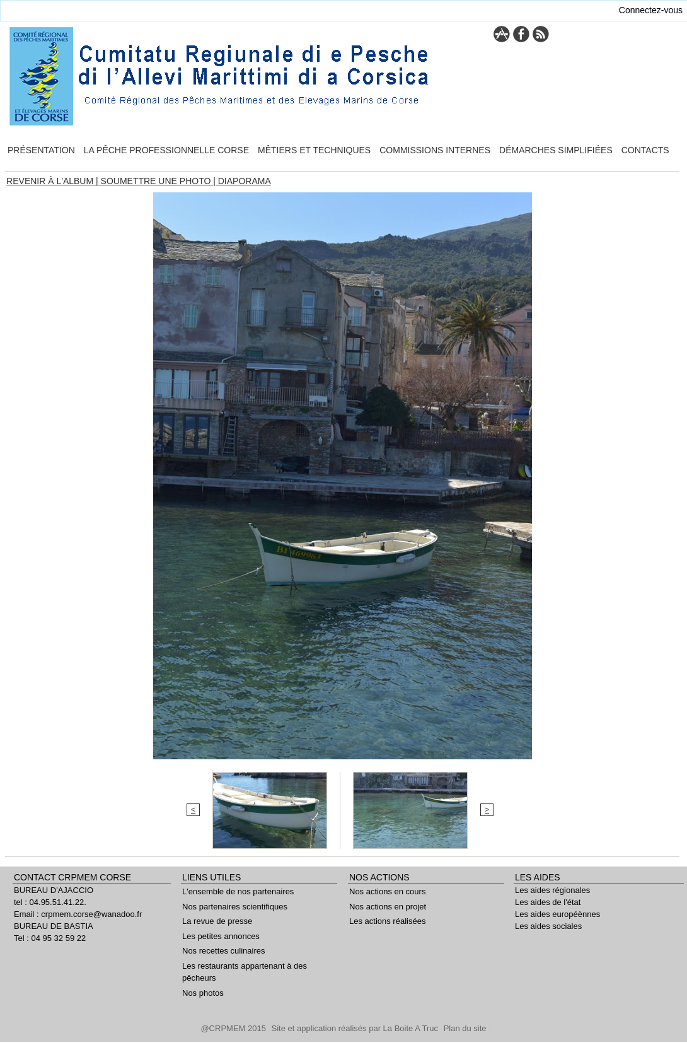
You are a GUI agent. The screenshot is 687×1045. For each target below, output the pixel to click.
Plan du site (465, 1028)
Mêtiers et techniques (314, 150)
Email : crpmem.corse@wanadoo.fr (78, 914)
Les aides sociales (548, 926)
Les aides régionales (552, 890)
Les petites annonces (221, 936)
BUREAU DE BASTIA (53, 926)
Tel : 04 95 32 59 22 (50, 938)
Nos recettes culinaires (223, 950)
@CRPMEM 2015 (234, 1028)
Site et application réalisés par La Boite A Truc (356, 1028)
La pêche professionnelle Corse (166, 150)
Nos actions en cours (387, 891)
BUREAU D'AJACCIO (53, 890)
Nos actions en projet (387, 906)
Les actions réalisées (387, 921)
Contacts (645, 150)
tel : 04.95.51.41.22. (50, 902)
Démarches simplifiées (556, 150)
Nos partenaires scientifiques (234, 906)
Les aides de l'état (547, 902)
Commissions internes (434, 150)
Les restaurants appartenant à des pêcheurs (244, 972)
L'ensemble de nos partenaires (238, 891)
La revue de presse (217, 921)
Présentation (41, 150)
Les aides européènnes (557, 914)
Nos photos (203, 993)
